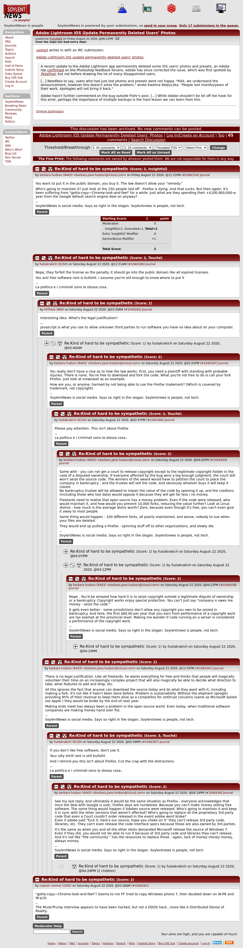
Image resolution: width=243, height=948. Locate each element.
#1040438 (228, 585)
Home (52, 943)
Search (10, 57)
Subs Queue (13, 74)
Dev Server (13, 157)
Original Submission (50, 111)
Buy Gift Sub (14, 77)
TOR (8, 161)
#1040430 (218, 460)
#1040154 (190, 175)
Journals (10, 45)
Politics (10, 121)
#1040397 (150, 742)
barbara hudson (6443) (56, 175)
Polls (8, 61)
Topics (9, 49)
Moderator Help (48, 926)
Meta (8, 117)
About (9, 37)
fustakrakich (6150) (54, 264)
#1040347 (208, 363)
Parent (42, 212)
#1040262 (132, 309)
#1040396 (155, 420)
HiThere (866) (54, 309)
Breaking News (15, 105)
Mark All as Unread (153, 152)
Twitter (9, 137)
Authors (10, 53)
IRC (7, 141)
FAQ (7, 41)
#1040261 (140, 885)
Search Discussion (148, 140)
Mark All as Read (116, 152)
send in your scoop (160, 25)
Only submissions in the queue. (209, 25)
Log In (9, 85)
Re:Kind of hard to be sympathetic (92, 169)
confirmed (55, 70)
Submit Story (14, 70)
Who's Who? (14, 149)
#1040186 (136, 264)
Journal (205, 175)
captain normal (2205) (55, 885)
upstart (42, 50)
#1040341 (204, 668)
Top (221, 135)
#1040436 (213, 793)
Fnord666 (56, 38)
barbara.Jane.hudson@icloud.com (100, 175)
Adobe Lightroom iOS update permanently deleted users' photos (89, 57)
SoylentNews (16, 13)
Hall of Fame (14, 65)
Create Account (16, 81)
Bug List (11, 153)
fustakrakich (162, 343)
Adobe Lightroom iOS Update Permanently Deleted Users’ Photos (105, 33)
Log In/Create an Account (190, 135)
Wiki (8, 145)
